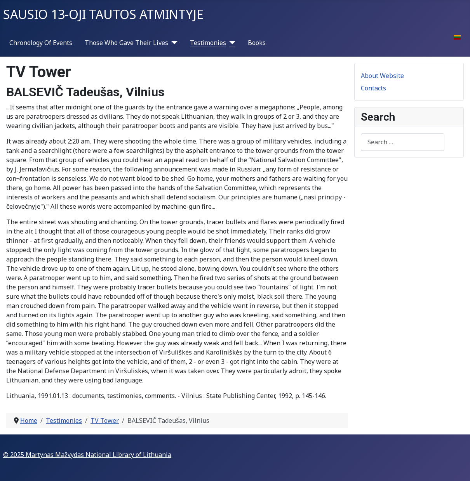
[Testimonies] (230, 42)
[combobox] (402, 142)
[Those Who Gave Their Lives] (173, 42)
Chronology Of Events (40, 42)
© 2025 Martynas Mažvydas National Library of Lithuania (87, 454)
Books (257, 42)
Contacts (373, 88)
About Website (382, 75)
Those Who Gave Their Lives (126, 42)
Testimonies (208, 42)
